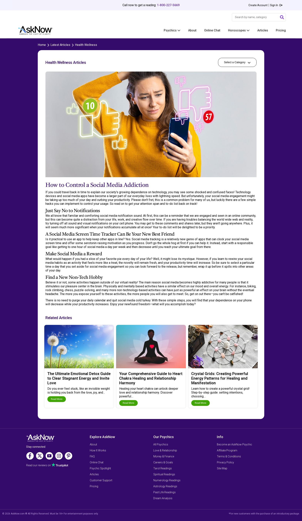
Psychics (172, 30)
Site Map (222, 468)
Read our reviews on (47, 465)
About (192, 30)
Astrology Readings (165, 486)
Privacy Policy (225, 462)
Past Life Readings (164, 492)
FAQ (92, 456)
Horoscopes (239, 30)
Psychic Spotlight (100, 468)
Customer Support (101, 480)
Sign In (276, 5)
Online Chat (212, 30)
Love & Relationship (165, 450)
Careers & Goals (163, 462)
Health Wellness (86, 45)
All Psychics (160, 444)
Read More (56, 399)
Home (42, 45)
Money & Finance (163, 456)
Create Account (258, 5)
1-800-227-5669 (168, 5)
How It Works (98, 450)
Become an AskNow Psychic (234, 444)
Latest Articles (60, 45)
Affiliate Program (227, 450)
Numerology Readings (166, 480)
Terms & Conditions (229, 456)
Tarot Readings (162, 468)
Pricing (281, 30)
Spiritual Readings (164, 474)
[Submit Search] (282, 17)
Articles (262, 30)
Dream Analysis (162, 498)
